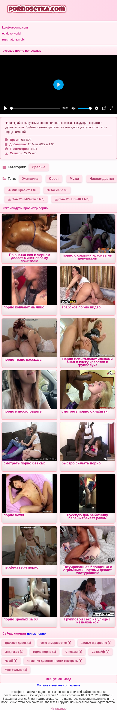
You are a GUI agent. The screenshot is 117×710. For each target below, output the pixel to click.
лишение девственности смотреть (54, 660)
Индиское (14, 651)
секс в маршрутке (55, 642)
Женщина (30, 178)
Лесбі (11, 660)
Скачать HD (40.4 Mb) (72, 199)
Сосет (54, 178)
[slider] (35, 108)
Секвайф (100, 651)
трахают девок (18, 642)
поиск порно (36, 633)
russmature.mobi (13, 39)
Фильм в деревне (96, 642)
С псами (73, 651)
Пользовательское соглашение (58, 685)
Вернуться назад (58, 679)
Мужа (74, 178)
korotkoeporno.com (15, 27)
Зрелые (38, 167)
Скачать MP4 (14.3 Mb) (26, 199)
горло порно (44, 651)
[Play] (5, 108)
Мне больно (16, 669)
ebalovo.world (11, 33)
